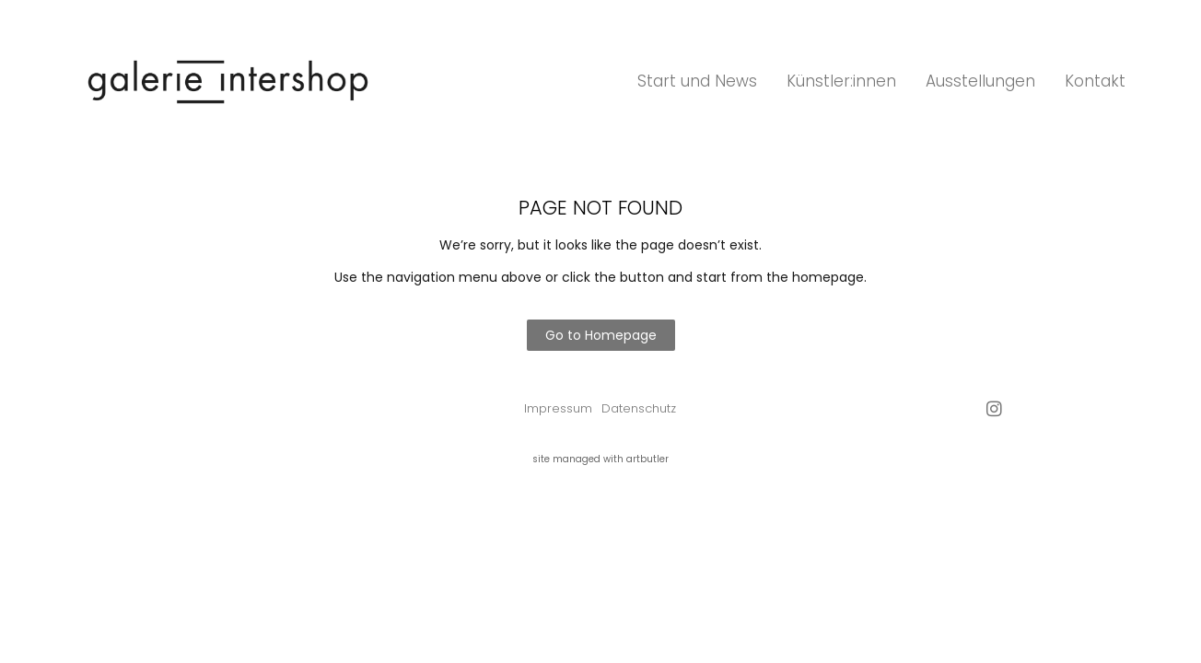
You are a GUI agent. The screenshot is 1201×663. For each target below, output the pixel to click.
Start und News (697, 81)
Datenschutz (638, 408)
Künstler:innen (841, 81)
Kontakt (1095, 81)
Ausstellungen (980, 81)
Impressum (558, 408)
